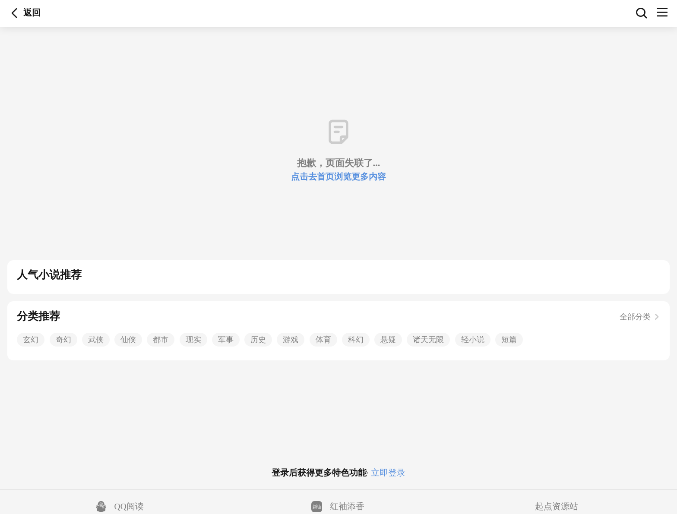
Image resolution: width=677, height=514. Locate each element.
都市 (160, 339)
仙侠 (128, 339)
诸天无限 (428, 339)
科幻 (356, 339)
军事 (226, 339)
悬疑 (388, 339)
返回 (14, 13)
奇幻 (63, 339)
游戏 (290, 339)
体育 (323, 339)
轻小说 (472, 339)
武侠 (96, 339)
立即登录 (387, 472)
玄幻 (30, 339)
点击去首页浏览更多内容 (338, 176)
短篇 (509, 339)
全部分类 (640, 316)
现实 (193, 339)
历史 (258, 339)
